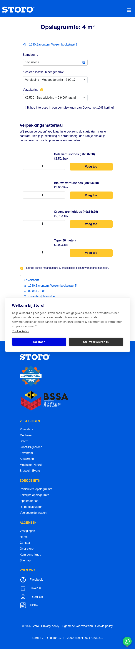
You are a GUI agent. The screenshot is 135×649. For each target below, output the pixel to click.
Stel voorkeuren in (96, 342)
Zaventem (26, 453)
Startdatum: (30, 54)
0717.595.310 (94, 637)
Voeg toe (91, 166)
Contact (25, 542)
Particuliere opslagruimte (36, 489)
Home (24, 536)
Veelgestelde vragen (33, 512)
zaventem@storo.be (41, 296)
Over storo (27, 548)
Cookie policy (104, 626)
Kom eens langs (30, 554)
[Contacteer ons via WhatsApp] (127, 641)
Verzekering (33, 90)
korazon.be (121, 645)
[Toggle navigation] (129, 10)
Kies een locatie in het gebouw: (43, 72)
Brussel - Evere (30, 470)
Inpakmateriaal (29, 500)
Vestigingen (27, 531)
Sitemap (25, 560)
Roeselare (26, 429)
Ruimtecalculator (31, 506)
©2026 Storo (30, 626)
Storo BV (38, 637)
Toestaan (39, 342)
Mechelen (26, 435)
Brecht (24, 441)
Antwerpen (27, 458)
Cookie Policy (20, 331)
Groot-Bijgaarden (31, 447)
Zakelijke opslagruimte (34, 495)
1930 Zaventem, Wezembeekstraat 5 (53, 44)
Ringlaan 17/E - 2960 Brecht (64, 637)
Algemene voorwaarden (77, 626)
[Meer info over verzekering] (42, 90)
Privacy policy (50, 626)
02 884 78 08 (36, 291)
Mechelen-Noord (31, 464)
